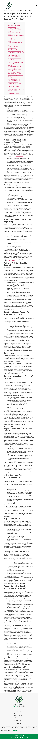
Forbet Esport (10, 38)
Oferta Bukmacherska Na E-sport (14, 72)
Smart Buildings (17, 720)
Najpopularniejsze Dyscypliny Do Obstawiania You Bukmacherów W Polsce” (14, 86)
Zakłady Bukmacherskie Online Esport (15, 51)
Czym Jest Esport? (12, 70)
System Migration (18, 715)
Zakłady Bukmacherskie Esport (14, 55)
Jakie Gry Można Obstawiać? (14, 56)
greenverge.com (19, 706)
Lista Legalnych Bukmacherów (14, 80)
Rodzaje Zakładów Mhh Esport (14, 65)
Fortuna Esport (11, 63)
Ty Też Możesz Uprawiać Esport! (14, 73)
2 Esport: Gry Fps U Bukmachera (14, 69)
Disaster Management (19, 718)
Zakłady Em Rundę (11, 77)
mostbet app (12, 260)
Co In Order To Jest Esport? (13, 28)
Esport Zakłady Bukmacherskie (14, 79)
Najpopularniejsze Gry (12, 49)
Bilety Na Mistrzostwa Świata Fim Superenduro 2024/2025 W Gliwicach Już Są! (15, 44)
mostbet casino (19, 156)
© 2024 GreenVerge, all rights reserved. (19, 737)
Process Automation (18, 713)
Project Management (18, 717)
